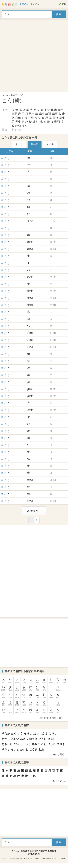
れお (43, 744)
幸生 (42, 113)
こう (7, 158)
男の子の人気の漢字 (15, 762)
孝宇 (60, 109)
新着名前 (49, 858)
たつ (36, 733)
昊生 (62, 117)
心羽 (31, 117)
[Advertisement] (33, 57)
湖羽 (57, 121)
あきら (24, 738)
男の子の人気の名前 (15, 725)
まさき (61, 744)
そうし (42, 738)
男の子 (14, 95)
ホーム (5, 95)
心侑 (18, 117)
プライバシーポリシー (36, 858)
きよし (52, 738)
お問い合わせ (20, 858)
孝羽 (14, 113)
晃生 (18, 121)
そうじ (28, 733)
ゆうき (33, 738)
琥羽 (18, 125)
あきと (36, 744)
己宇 (32, 113)
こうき (33, 749)
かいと (24, 749)
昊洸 (55, 117)
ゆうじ (52, 744)
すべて (18, 144)
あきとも (7, 744)
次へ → (26, 125)
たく (13, 733)
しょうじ (25, 744)
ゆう (20, 733)
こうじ (53, 733)
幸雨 (55, 113)
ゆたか (6, 733)
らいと (15, 749)
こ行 (21, 95)
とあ (41, 749)
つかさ (44, 733)
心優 (24, 117)
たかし (6, 738)
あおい (15, 738)
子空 (47, 109)
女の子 (50, 144)
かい (16, 744)
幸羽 (48, 113)
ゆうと (6, 749)
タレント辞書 (60, 858)
